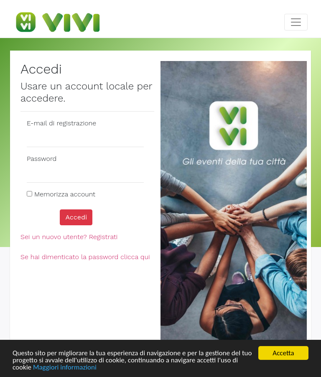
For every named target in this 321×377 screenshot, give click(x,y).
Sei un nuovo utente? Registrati (69, 237)
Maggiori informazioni (65, 367)
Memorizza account (64, 194)
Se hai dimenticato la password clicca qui (85, 257)
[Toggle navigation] (296, 22)
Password (41, 159)
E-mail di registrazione (61, 123)
